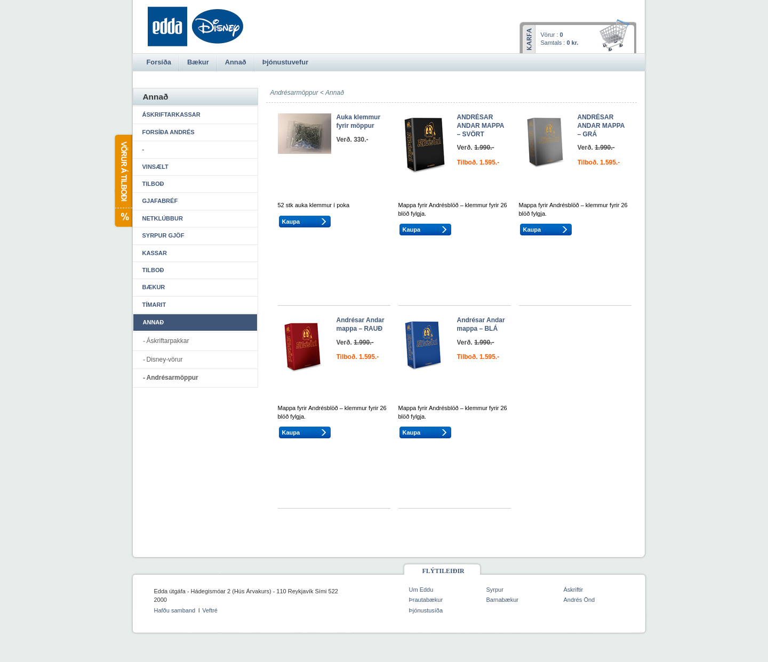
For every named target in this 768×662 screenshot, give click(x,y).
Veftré (210, 610)
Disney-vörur (165, 359)
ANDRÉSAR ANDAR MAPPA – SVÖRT (481, 125)
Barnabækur (502, 599)
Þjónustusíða (426, 610)
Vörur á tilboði (123, 180)
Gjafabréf (160, 201)
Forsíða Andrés (168, 132)
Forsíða (159, 62)
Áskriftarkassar (171, 114)
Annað (334, 92)
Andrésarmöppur (172, 377)
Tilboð (153, 184)
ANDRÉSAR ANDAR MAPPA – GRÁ (601, 125)
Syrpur (494, 589)
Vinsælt (155, 167)
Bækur (153, 287)
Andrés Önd (579, 599)
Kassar (154, 253)
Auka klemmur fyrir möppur (359, 121)
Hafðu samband (175, 610)
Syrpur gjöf (163, 235)
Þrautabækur (426, 599)
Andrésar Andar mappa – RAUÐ (361, 324)
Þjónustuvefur (285, 62)
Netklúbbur (162, 218)
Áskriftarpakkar (168, 341)
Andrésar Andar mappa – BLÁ (481, 324)
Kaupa (291, 221)
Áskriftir (573, 589)
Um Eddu (421, 589)
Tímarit (154, 304)
